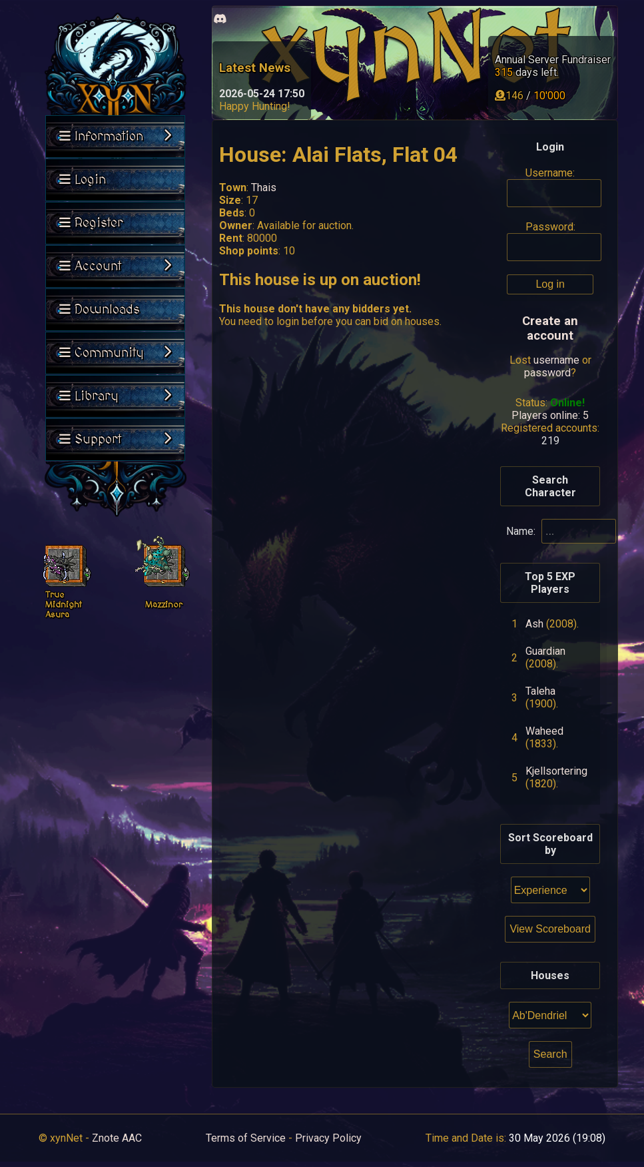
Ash (534, 623)
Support (115, 439)
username (556, 360)
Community (115, 353)
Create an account (550, 328)
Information (115, 136)
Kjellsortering (556, 771)
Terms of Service (246, 1138)
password (547, 372)
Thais (263, 187)
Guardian (545, 651)
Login (82, 180)
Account (115, 266)
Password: (550, 226)
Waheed (544, 731)
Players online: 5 (550, 415)
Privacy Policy (328, 1138)
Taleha (540, 691)
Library (115, 396)
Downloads (99, 309)
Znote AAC (117, 1138)
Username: (550, 173)
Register (91, 223)
